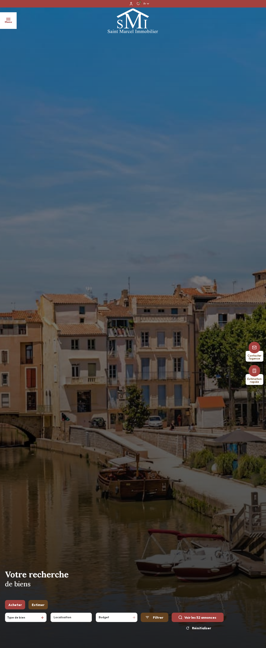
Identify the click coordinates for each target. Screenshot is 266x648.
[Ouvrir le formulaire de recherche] (154, 619)
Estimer (38, 606)
